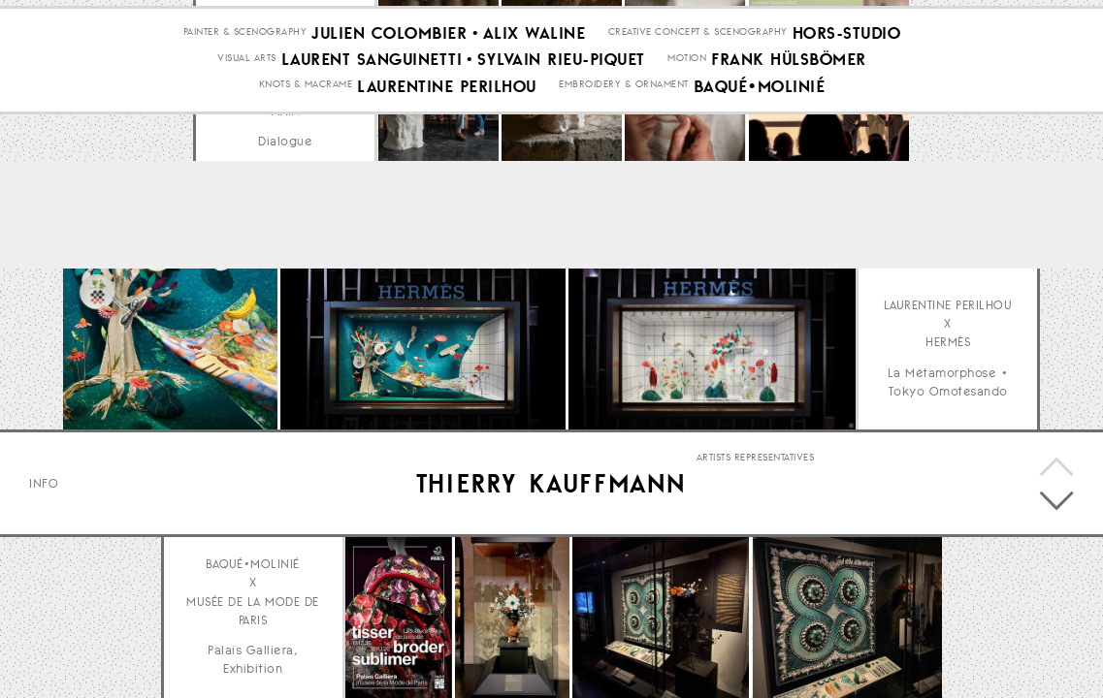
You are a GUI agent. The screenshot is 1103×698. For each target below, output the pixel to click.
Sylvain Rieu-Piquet (561, 214)
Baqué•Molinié (760, 240)
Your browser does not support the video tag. (712, 349)
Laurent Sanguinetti (372, 214)
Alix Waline (534, 188)
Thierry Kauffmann (551, 483)
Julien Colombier (389, 188)
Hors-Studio (847, 188)
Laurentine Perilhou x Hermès (948, 324)
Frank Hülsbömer (788, 214)
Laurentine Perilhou (446, 240)
